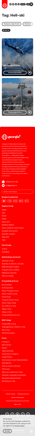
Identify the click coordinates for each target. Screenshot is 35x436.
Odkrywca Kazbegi (7, 276)
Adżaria (4, 210)
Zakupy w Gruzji (7, 312)
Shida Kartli (5, 237)
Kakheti (4, 219)
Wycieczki (28, 24)
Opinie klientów (6, 363)
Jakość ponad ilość (7, 351)
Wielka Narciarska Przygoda (10, 267)
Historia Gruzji (6, 297)
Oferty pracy (6, 369)
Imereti (4, 216)
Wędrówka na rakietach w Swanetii (13, 264)
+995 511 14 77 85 (10, 182)
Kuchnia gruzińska (7, 288)
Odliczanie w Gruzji (7, 261)
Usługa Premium (7, 357)
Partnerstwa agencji (8, 333)
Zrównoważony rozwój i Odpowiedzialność (15, 360)
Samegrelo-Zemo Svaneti (10, 231)
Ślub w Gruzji (6, 330)
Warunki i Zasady (10, 394)
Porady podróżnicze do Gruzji (11, 315)
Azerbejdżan (5, 252)
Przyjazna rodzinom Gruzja (10, 300)
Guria (3, 213)
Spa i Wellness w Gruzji (9, 306)
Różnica (4, 348)
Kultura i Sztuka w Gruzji (9, 294)
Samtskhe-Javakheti (8, 234)
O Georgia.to (6, 342)
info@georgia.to (9, 185)
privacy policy (19, 426)
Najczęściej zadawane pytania (11, 378)
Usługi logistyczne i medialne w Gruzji (13, 327)
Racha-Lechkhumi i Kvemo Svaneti (13, 228)
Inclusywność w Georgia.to (10, 354)
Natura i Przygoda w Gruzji (10, 291)
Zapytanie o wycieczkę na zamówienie (14, 375)
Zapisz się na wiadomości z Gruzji (12, 372)
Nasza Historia (6, 345)
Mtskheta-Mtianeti (8, 225)
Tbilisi (3, 240)
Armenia (4, 249)
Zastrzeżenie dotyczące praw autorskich (17, 401)
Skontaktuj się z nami (8, 381)
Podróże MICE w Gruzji (9, 324)
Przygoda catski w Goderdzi (10, 270)
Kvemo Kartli (6, 222)
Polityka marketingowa (17, 397)
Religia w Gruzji (6, 309)
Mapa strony (17, 404)
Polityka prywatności (23, 394)
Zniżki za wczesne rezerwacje (11, 366)
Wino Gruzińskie (7, 285)
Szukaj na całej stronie (11, 24)
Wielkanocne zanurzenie (9, 273)
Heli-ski (6, 30)
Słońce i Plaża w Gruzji (9, 303)
